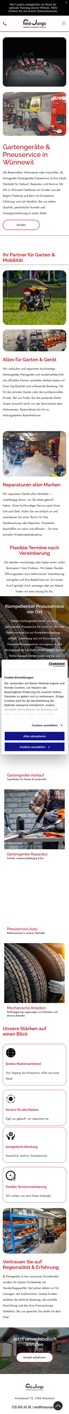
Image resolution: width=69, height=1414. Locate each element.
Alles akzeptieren (34, 736)
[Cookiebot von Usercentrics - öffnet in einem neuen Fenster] (49, 664)
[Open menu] (63, 23)
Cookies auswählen (45, 725)
